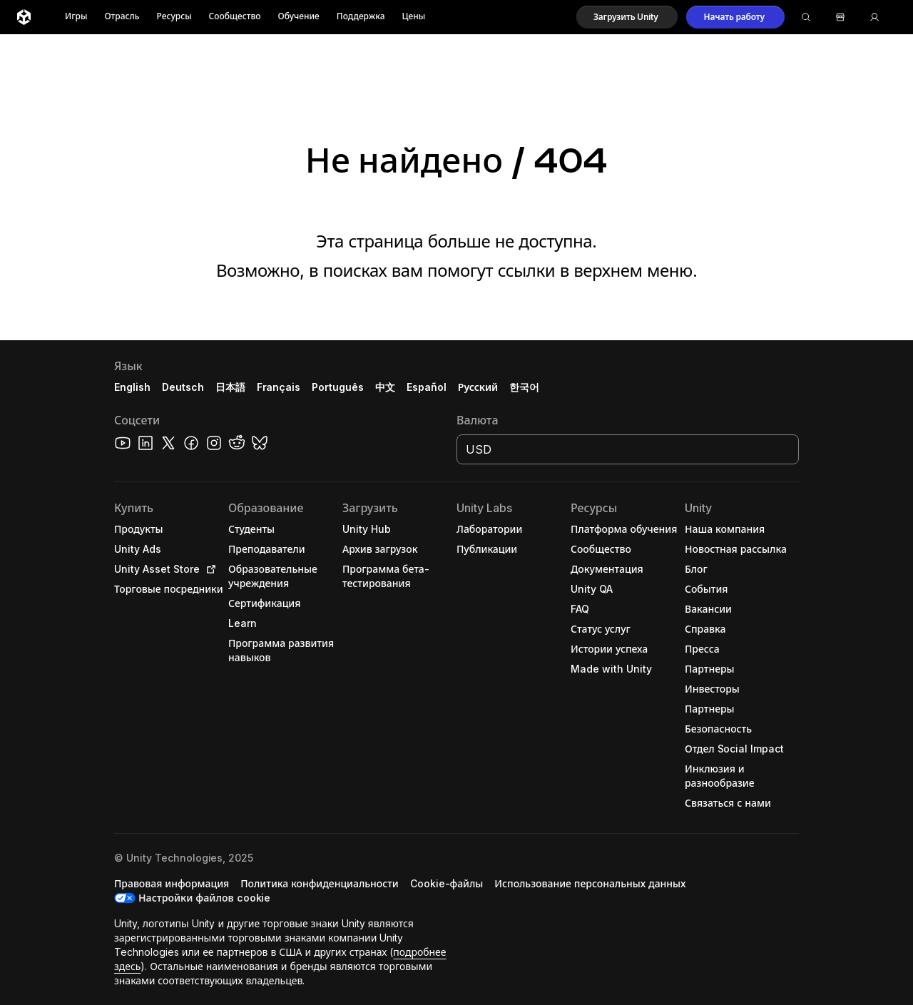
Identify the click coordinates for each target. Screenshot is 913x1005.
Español (427, 387)
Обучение (299, 17)
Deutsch (183, 387)
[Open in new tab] (208, 569)
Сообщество (235, 17)
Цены (414, 17)
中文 (385, 387)
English (132, 387)
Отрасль (121, 17)
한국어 (524, 387)
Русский (478, 387)
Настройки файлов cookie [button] (204, 898)
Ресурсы (173, 17)
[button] (627, 17)
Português (338, 387)
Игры (76, 17)
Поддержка (361, 17)
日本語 (230, 387)
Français (279, 387)
